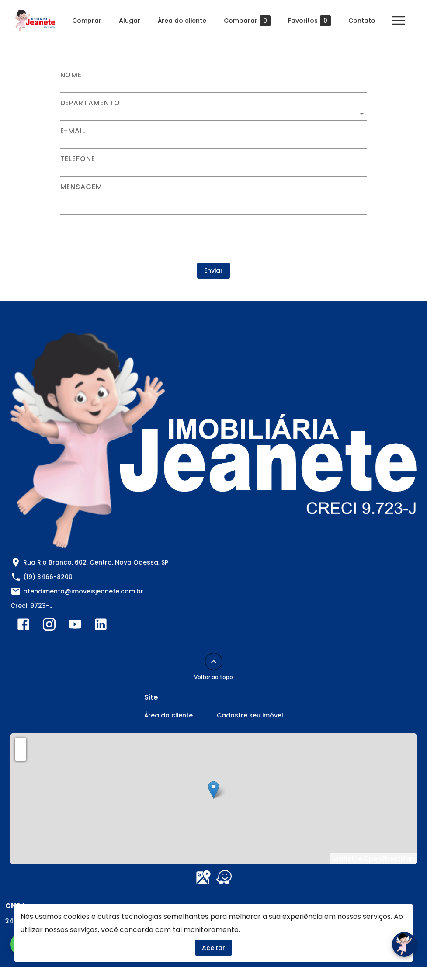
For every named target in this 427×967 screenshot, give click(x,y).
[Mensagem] (213, 202)
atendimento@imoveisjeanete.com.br (83, 591)
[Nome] (213, 86)
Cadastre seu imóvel (250, 715)
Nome (71, 75)
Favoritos (309, 20)
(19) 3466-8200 (48, 576)
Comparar (247, 20)
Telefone (77, 159)
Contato (361, 20)
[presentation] (213, 239)
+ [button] (21, 742)
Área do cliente (182, 20)
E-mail (73, 131)
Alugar (129, 20)
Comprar (86, 20)
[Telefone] (213, 170)
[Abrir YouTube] (75, 626)
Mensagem (81, 187)
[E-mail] (213, 142)
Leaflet (343, 858)
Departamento (90, 103)
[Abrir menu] (398, 21)
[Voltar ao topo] (213, 661)
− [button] (21, 754)
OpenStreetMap (389, 858)
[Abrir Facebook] (23, 626)
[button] (213, 114)
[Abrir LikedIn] (100, 626)
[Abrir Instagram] (49, 626)
